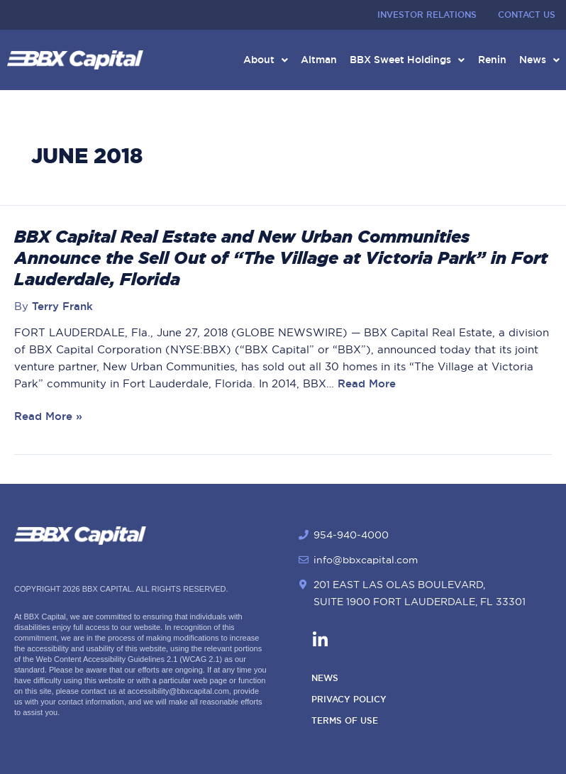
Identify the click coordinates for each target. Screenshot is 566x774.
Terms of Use (344, 720)
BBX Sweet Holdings (404, 61)
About (260, 61)
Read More (365, 387)
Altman (314, 61)
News (538, 61)
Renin (490, 61)
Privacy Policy (349, 699)
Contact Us (526, 15)
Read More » (48, 420)
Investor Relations (427, 15)
